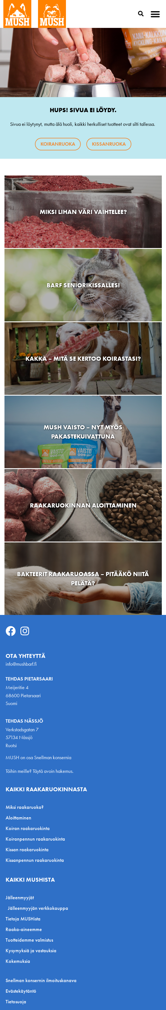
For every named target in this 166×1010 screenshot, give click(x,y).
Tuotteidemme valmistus (29, 940)
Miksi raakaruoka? (25, 807)
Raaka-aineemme (24, 929)
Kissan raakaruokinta (27, 849)
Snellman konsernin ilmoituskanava (41, 980)
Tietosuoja (16, 1001)
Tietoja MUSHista (23, 918)
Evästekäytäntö (21, 991)
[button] (155, 14)
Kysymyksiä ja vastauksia (31, 950)
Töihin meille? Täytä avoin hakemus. (39, 771)
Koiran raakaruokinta (28, 828)
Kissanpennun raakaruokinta (35, 860)
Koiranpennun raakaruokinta (35, 839)
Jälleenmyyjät (21, 897)
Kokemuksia (18, 961)
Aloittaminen (18, 817)
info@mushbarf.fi (21, 664)
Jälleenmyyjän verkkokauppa (38, 908)
